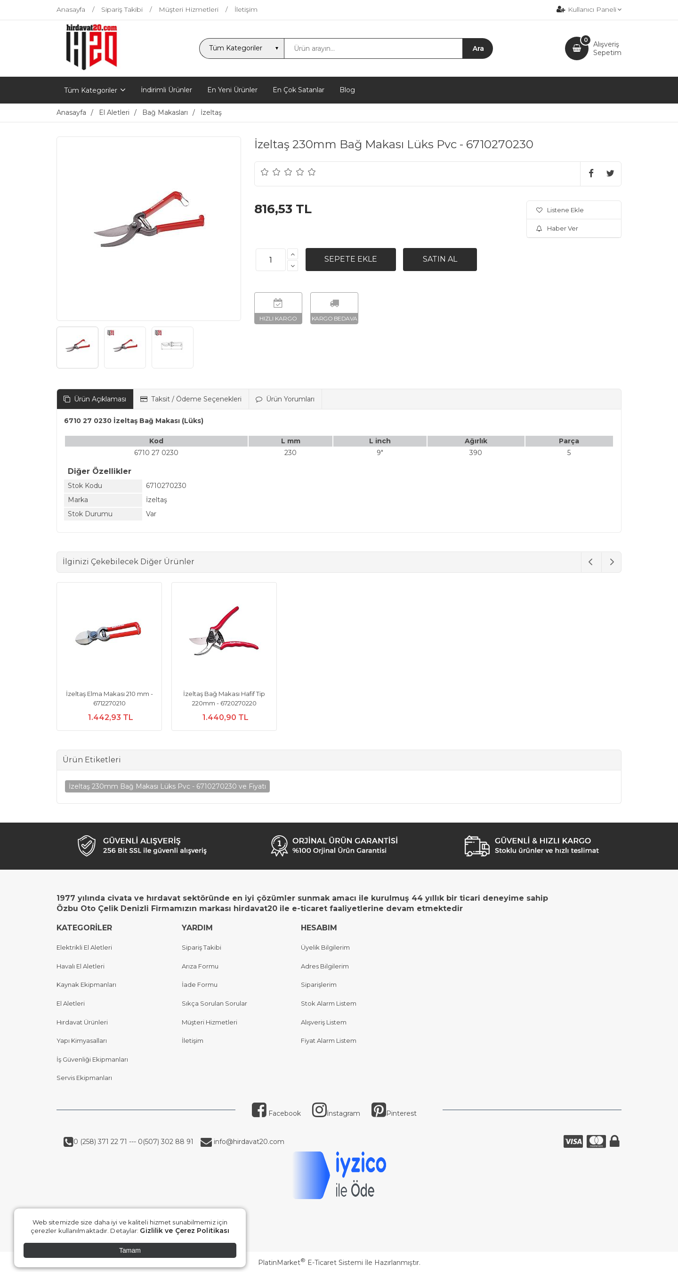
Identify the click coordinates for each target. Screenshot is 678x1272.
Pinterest (394, 1113)
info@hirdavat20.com (248, 1141)
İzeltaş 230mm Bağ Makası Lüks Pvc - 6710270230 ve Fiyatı (167, 786)
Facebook (276, 1113)
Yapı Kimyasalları (81, 1040)
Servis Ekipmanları (84, 1077)
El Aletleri (70, 1003)
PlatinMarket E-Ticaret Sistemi (310, 1262)
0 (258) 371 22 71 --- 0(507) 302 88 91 (133, 1141)
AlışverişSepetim (607, 48)
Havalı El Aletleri (80, 966)
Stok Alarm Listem (328, 1003)
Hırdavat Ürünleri (82, 1022)
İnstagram (336, 1113)
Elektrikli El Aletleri (84, 947)
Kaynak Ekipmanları (86, 984)
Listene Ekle (560, 210)
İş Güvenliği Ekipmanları (92, 1059)
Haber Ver (557, 228)
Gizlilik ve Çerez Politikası (184, 1230)
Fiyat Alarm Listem (328, 1040)
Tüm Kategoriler (90, 90)
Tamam (130, 1250)
